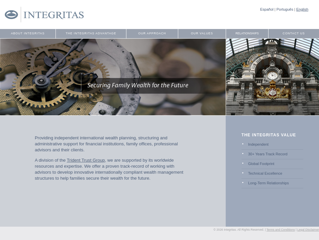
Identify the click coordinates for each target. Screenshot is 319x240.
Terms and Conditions (281, 229)
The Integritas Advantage (91, 33)
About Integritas (28, 33)
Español (267, 9)
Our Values (202, 33)
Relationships (247, 33)
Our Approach (152, 33)
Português (285, 9)
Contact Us (294, 33)
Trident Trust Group (86, 160)
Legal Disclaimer (308, 229)
